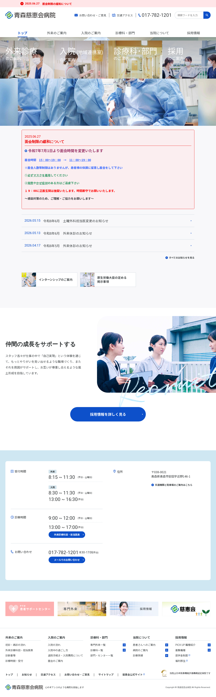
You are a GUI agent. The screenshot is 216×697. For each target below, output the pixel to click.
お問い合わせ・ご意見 (92, 15)
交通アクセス (125, 15)
